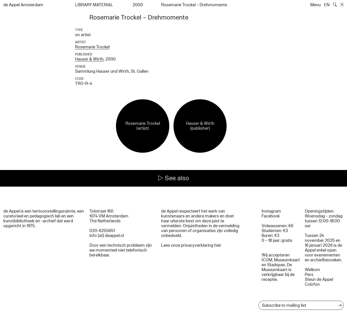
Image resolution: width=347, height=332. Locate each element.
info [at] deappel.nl (106, 235)
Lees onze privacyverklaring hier (191, 245)
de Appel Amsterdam (23, 5)
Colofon (312, 284)
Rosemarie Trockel (92, 47)
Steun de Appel (319, 279)
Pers (309, 274)
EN (327, 5)
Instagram (271, 211)
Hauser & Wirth (89, 59)
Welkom (312, 270)
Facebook (271, 216)
